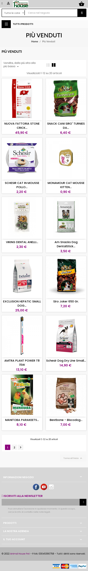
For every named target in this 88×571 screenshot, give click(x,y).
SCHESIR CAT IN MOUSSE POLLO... (22, 185)
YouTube (44, 487)
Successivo (21, 447)
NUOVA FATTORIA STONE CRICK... (22, 126)
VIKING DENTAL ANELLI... (22, 242)
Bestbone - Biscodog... (66, 420)
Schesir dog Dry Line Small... (66, 361)
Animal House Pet (20, 553)
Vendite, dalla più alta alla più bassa (19, 64)
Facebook (36, 487)
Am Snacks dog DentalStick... (66, 244)
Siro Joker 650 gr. (66, 301)
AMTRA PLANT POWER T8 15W (22, 363)
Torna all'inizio (73, 458)
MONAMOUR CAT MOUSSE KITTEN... (66, 185)
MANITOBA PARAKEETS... (22, 420)
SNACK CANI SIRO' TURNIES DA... (66, 126)
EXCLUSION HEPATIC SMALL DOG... (22, 303)
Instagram (51, 487)
